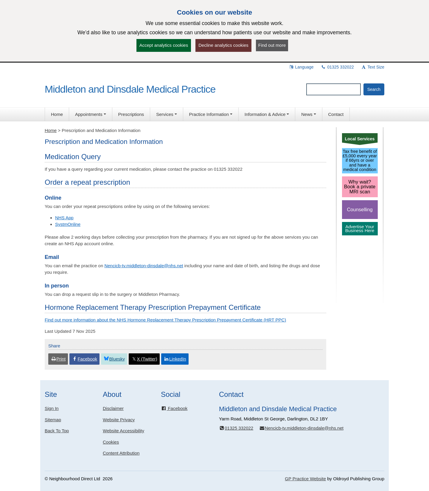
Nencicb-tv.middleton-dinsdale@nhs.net (143, 265)
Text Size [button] (372, 67)
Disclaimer (113, 408)
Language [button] (301, 67)
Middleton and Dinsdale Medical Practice (130, 89)
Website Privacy (119, 419)
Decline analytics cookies (223, 45)
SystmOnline (67, 224)
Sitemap (53, 419)
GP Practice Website (305, 478)
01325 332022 (337, 67)
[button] (90, 114)
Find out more (272, 45)
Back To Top (57, 430)
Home (51, 130)
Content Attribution (121, 453)
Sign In (52, 408)
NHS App (64, 217)
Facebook (174, 408)
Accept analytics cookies (163, 45)
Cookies (111, 442)
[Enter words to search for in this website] (333, 89)
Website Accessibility (123, 430)
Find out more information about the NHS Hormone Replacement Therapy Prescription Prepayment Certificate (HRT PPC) (165, 319)
